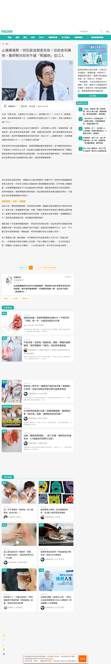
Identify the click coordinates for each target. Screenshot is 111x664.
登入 (108, 31)
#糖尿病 (25, 298)
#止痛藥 (14, 298)
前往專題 (92, 95)
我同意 (82, 659)
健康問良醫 (53, 37)
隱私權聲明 (50, 659)
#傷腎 (5, 298)
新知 (33, 37)
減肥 (17, 37)
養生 (25, 37)
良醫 (3, 44)
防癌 (9, 37)
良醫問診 (12, 106)
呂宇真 (32, 106)
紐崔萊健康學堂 (97, 37)
